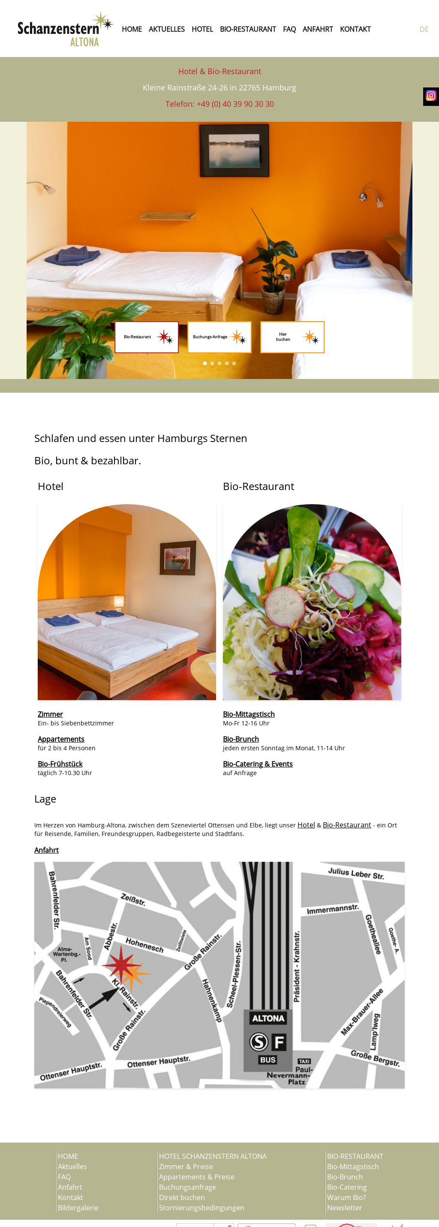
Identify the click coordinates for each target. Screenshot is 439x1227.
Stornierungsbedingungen (201, 1207)
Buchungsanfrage (187, 1187)
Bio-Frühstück (60, 764)
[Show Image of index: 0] (205, 363)
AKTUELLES (167, 29)
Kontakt (70, 1197)
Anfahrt (46, 850)
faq (289, 29)
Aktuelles (72, 1166)
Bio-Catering (347, 1187)
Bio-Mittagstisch (249, 714)
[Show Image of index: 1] (212, 363)
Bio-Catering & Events (258, 764)
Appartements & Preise (197, 1177)
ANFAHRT (318, 29)
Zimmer (50, 714)
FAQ (64, 1177)
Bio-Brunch (241, 739)
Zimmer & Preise (186, 1166)
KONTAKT (355, 29)
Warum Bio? (346, 1197)
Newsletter (344, 1207)
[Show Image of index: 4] (234, 363)
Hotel (306, 825)
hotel (202, 29)
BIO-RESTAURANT (248, 29)
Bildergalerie (78, 1207)
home (132, 29)
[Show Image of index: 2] (220, 363)
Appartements (61, 739)
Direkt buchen (182, 1197)
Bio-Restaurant (347, 825)
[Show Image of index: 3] (227, 363)
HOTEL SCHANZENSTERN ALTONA (213, 1156)
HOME (68, 1156)
